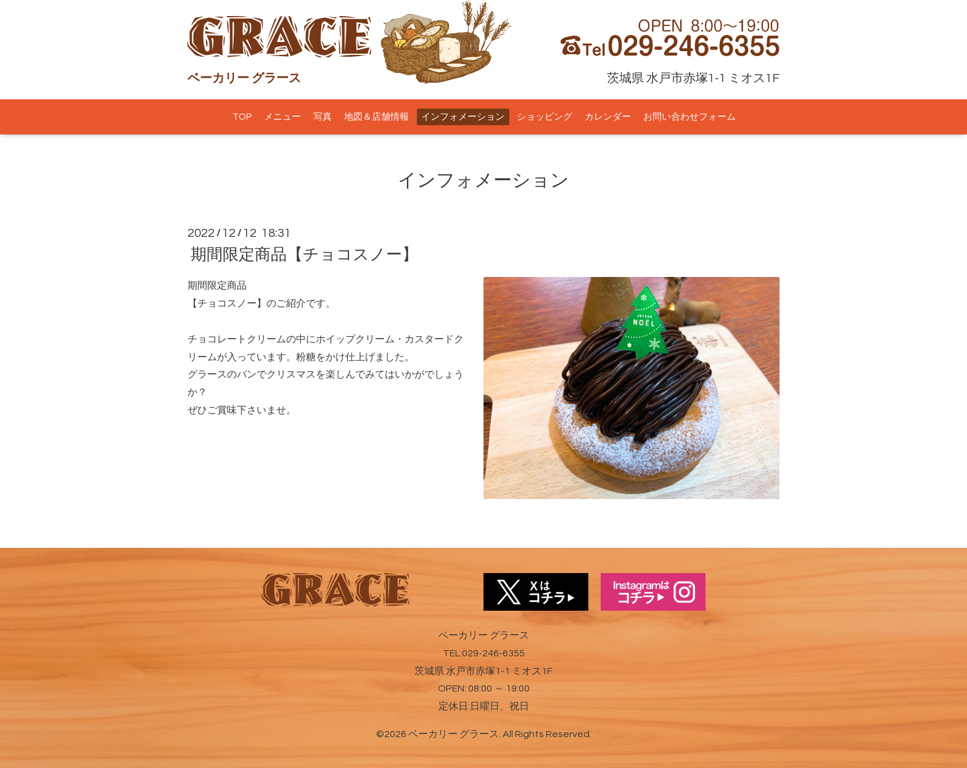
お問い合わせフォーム (689, 117)
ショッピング (544, 117)
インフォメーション (462, 117)
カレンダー (608, 117)
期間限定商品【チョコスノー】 (304, 255)
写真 (322, 117)
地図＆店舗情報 (376, 117)
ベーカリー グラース (453, 734)
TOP (242, 117)
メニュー (282, 117)
